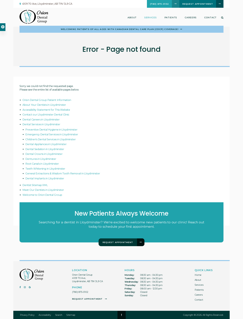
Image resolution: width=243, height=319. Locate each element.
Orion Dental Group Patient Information (46, 100)
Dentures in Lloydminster (40, 158)
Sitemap (70, 315)
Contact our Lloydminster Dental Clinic (45, 114)
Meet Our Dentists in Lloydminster (43, 189)
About (198, 280)
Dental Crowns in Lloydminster (43, 154)
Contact (210, 17)
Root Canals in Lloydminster (42, 163)
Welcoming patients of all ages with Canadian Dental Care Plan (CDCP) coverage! (120, 29)
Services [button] (150, 17)
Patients (170, 17)
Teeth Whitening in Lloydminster (45, 168)
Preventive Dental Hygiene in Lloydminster (51, 129)
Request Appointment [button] (197, 4)
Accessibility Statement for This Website (46, 109)
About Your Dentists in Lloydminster (44, 104)
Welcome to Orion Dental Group (42, 194)
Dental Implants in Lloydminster (44, 178)
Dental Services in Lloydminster (41, 124)
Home (198, 275)
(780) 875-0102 (80, 292)
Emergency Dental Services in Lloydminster (51, 134)
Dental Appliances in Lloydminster (45, 144)
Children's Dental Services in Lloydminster (50, 139)
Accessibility (45, 315)
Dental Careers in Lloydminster (41, 119)
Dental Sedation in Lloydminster (44, 149)
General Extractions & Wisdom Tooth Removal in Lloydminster (62, 173)
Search (58, 315)
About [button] (132, 17)
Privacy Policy (27, 315)
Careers (191, 17)
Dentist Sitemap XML (35, 185)
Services (199, 285)
